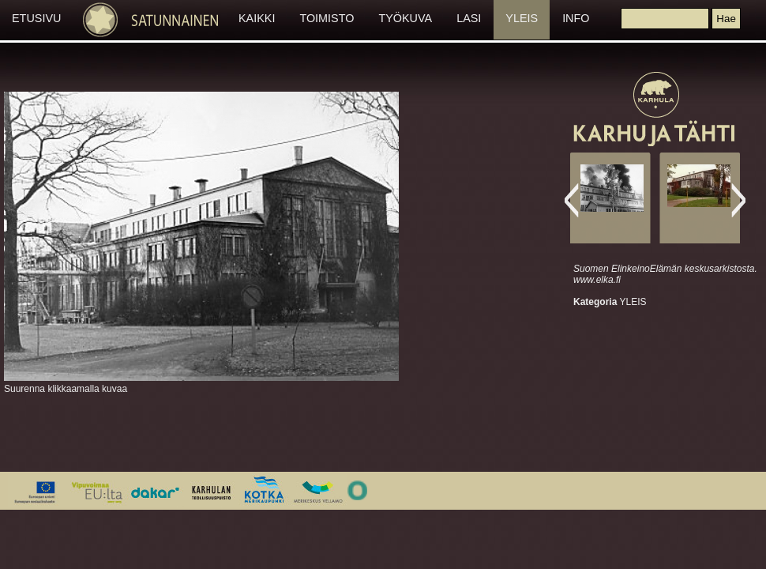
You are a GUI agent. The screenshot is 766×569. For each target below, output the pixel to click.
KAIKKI (256, 18)
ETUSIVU (36, 18)
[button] (726, 18)
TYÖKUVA (405, 18)
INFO (575, 18)
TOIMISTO (326, 18)
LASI (468, 18)
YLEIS (521, 18)
